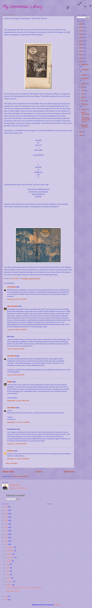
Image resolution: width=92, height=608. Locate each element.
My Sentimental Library (22, 7)
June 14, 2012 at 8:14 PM (15, 375)
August (84, 83)
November (85, 69)
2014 (81, 51)
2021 (81, 27)
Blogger (57, 605)
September (85, 78)
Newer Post (8, 471)
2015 (81, 48)
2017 (81, 41)
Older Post (69, 471)
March (83, 101)
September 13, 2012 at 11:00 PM (18, 422)
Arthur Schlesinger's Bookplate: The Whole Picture (85, 116)
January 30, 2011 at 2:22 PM (17, 299)
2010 (81, 132)
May (83, 94)
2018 (81, 37)
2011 (81, 61)
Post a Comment (11, 463)
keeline (9, 382)
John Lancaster (12, 306)
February (84, 104)
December (84, 64)
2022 (81, 24)
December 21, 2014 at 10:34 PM (18, 459)
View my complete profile (19, 488)
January (84, 109)
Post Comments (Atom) (20, 476)
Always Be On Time (84, 126)
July (82, 87)
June (83, 90)
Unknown (10, 451)
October (84, 75)
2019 (81, 34)
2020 (81, 31)
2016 (81, 44)
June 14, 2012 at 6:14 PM (15, 349)
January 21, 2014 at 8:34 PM (17, 444)
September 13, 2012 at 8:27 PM (18, 401)
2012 (81, 58)
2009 (81, 135)
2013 (81, 55)
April (83, 97)
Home (39, 471)
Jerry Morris (11, 287)
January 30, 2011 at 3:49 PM (17, 329)
